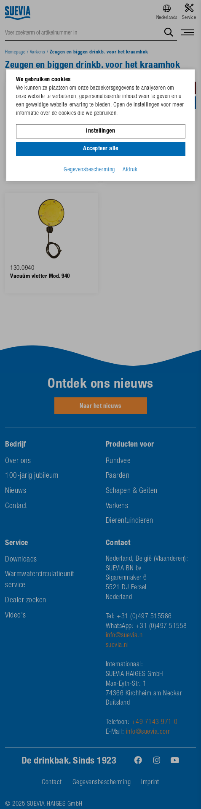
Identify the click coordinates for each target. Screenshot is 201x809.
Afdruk (130, 170)
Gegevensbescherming (89, 170)
